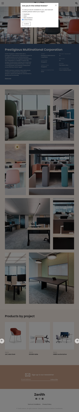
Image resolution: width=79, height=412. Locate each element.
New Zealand (27, 17)
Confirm (26, 24)
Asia (24, 16)
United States (27, 19)
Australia (25, 14)
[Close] (55, 5)
